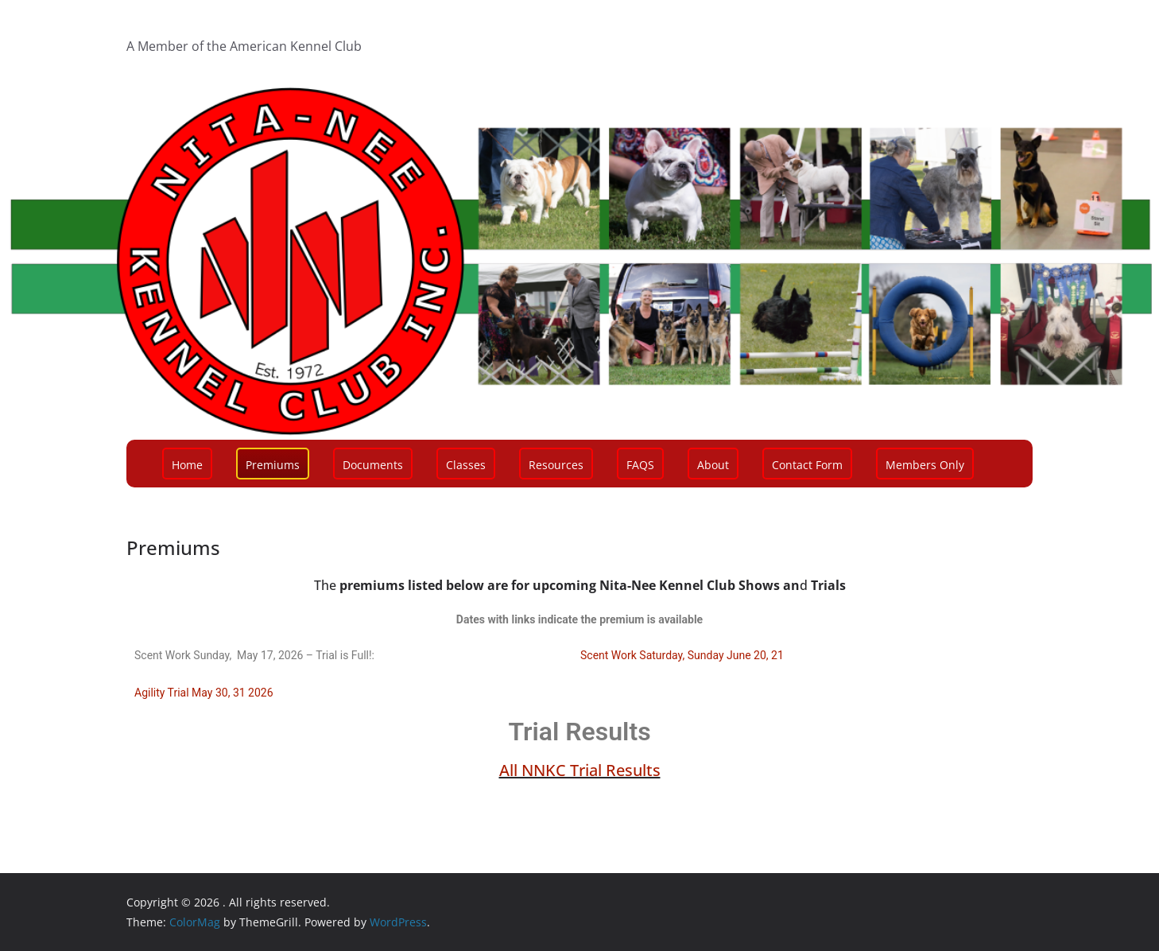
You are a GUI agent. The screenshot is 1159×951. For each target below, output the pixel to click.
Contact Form (807, 464)
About (713, 464)
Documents (373, 464)
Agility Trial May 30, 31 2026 (203, 692)
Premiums (273, 464)
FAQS (640, 464)
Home (187, 464)
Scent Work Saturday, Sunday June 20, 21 (682, 655)
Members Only (925, 464)
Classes (466, 464)
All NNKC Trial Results (580, 770)
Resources (556, 464)
